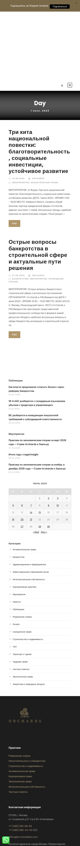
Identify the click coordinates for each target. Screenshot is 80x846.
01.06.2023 (18, 110)
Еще (14, 155)
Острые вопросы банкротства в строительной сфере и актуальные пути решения (38, 187)
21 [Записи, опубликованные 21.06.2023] (31, 451)
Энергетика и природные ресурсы (29, 616)
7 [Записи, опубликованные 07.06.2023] (31, 437)
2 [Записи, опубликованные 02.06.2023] (48, 430)
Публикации (18, 541)
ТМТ (15, 578)
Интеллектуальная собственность (29, 511)
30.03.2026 (14, 354)
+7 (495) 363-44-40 (20, 762)
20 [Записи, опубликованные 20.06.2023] (22, 451)
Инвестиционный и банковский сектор (31, 503)
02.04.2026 (14, 326)
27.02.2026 (14, 379)
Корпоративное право (20, 708)
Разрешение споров (22, 548)
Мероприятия (20, 114)
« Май (36, 464)
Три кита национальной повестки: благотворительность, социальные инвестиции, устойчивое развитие (39, 83)
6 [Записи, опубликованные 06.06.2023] (22, 437)
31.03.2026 (14, 340)
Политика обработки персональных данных (32, 790)
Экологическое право (45, 114)
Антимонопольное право (24, 481)
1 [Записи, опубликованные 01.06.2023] (39, 430)
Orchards (38, 110)
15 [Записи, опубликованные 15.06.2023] (40, 444)
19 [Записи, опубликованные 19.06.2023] (13, 451)
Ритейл (16, 556)
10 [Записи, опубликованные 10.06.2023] (58, 437)
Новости (17, 533)
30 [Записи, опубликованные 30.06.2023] (48, 458)
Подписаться (60, 6)
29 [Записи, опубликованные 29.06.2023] (39, 458)
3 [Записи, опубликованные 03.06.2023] (57, 430)
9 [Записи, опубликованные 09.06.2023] (48, 437)
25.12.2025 (14, 404)
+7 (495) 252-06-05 (20, 758)
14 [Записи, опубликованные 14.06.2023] (31, 444)
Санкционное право (22, 563)
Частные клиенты (21, 601)
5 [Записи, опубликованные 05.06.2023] (13, 437)
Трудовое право (20, 593)
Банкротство (20, 210)
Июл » (44, 464)
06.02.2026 (14, 389)
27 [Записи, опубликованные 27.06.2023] (22, 458)
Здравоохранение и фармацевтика (29, 496)
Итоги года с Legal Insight (23, 386)
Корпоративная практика (24, 518)
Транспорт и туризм (22, 586)
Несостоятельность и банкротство (27, 692)
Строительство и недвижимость (28, 571)
